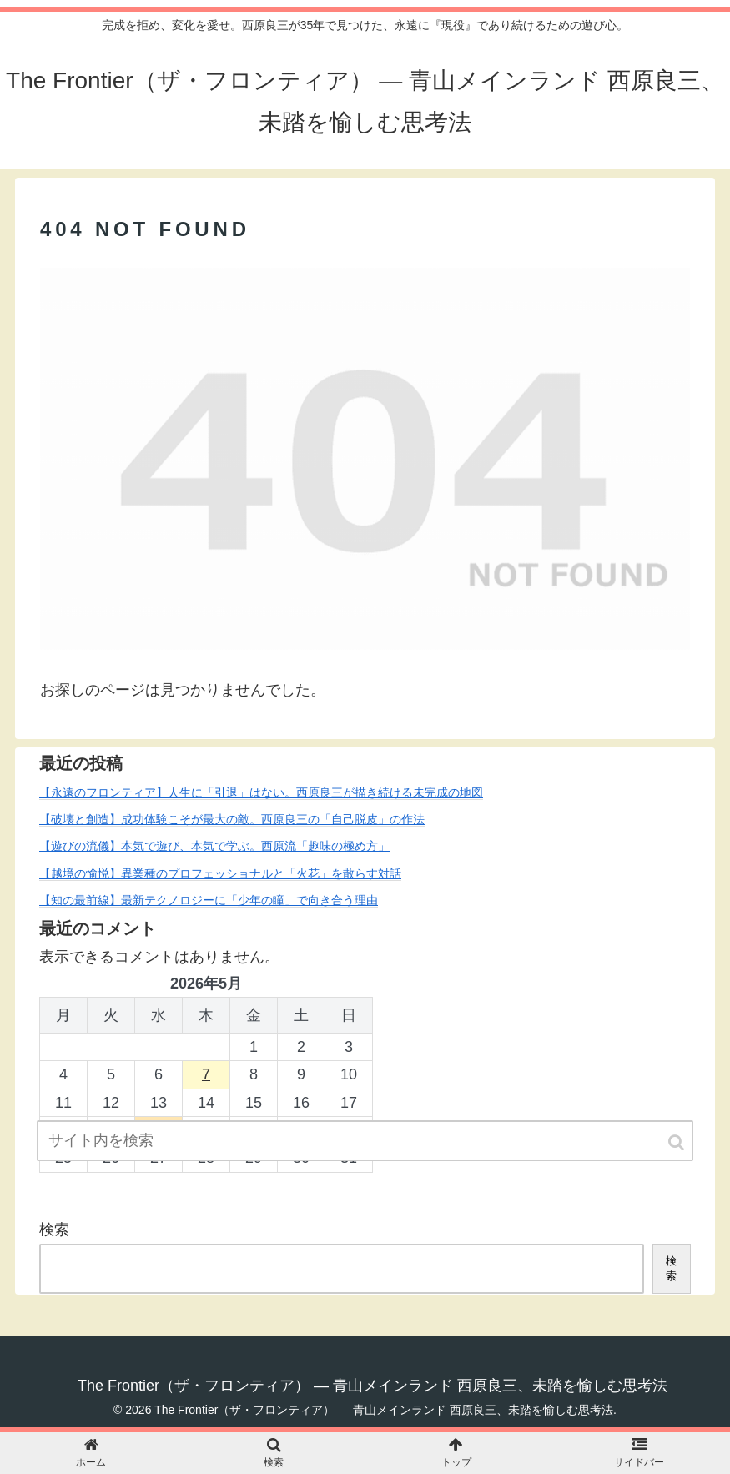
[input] (365, 1140)
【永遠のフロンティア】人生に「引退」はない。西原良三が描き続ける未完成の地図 (261, 792)
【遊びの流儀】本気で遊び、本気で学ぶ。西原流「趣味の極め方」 (214, 846)
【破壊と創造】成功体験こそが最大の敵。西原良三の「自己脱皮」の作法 (232, 819)
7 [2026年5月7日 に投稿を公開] (206, 1074)
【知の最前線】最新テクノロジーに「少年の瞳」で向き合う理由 (208, 900)
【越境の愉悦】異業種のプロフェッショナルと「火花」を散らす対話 (220, 873)
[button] (677, 1142)
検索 (54, 1229)
